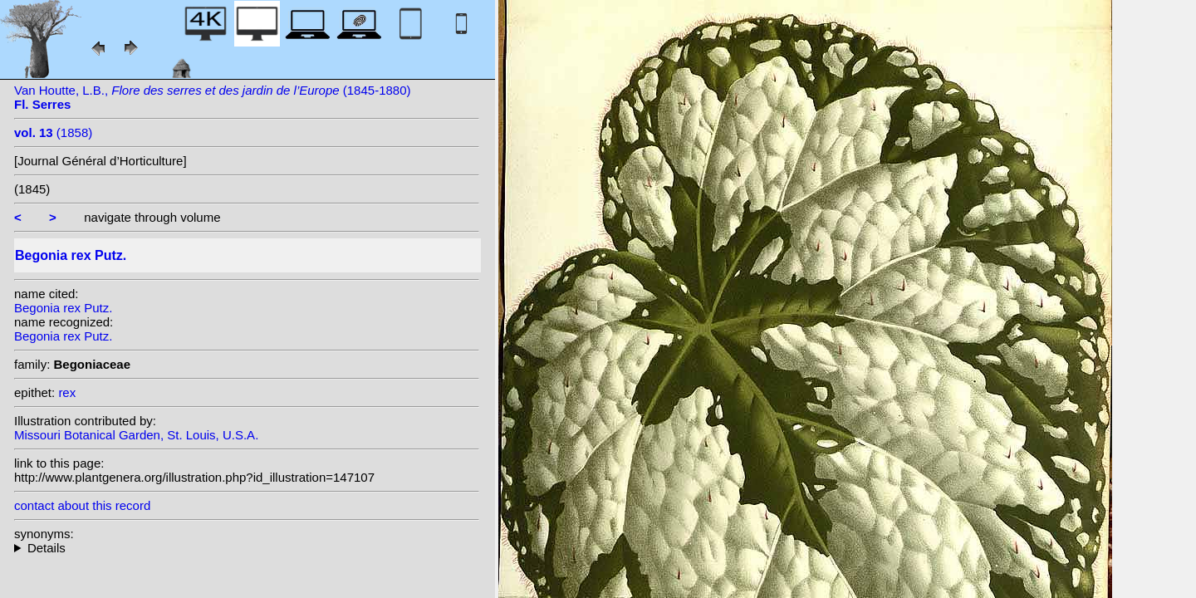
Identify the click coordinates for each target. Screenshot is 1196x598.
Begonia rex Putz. (63, 308)
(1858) (53, 132)
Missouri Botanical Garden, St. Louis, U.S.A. (136, 435)
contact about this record (82, 505)
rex (67, 392)
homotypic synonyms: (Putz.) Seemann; (246, 548)
